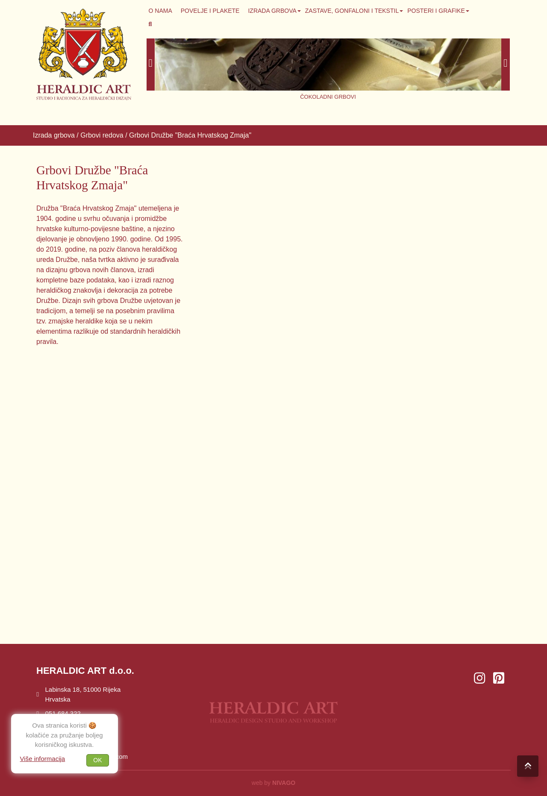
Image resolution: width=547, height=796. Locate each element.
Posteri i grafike (436, 10)
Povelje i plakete (210, 10)
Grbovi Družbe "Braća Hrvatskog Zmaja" (190, 135)
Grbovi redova (102, 135)
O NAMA (160, 10)
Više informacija (42, 758)
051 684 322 (58, 713)
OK (97, 760)
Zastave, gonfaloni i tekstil (352, 10)
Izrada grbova (272, 10)
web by (273, 782)
